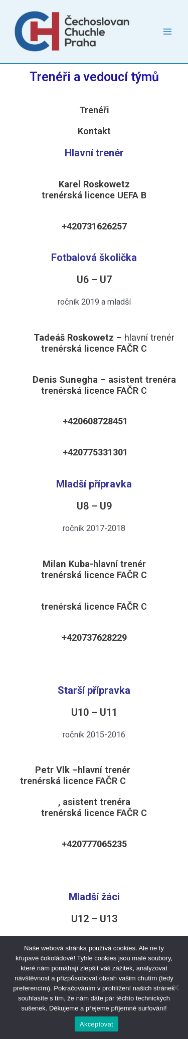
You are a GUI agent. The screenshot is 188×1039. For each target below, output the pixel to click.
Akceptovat (96, 1024)
